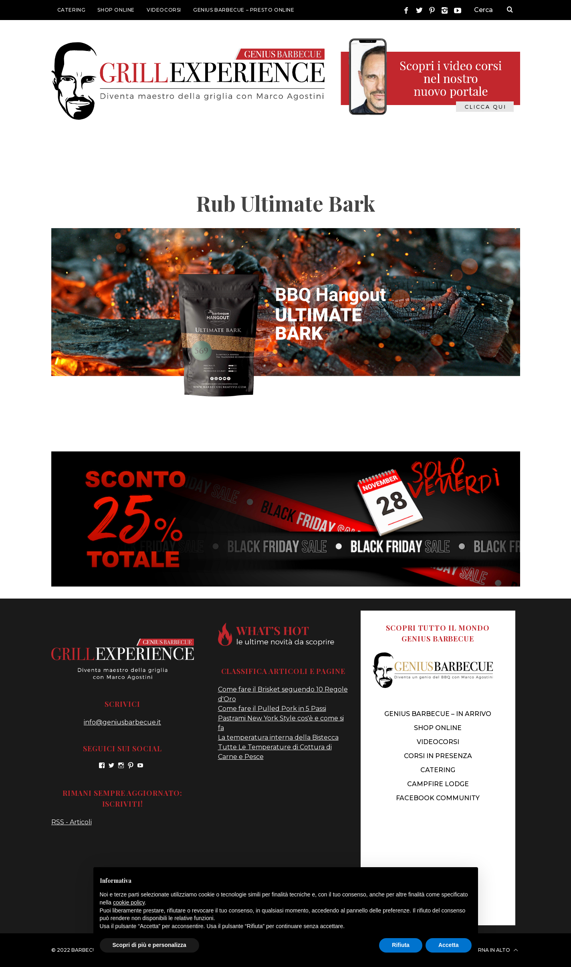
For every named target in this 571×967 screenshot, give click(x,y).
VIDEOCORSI (164, 10)
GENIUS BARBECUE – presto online (244, 10)
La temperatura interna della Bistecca (278, 737)
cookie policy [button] (129, 902)
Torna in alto (494, 950)
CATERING (71, 10)
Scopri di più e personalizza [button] (149, 945)
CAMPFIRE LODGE (438, 784)
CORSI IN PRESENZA (438, 756)
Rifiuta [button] (401, 945)
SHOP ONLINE (116, 10)
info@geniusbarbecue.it (122, 722)
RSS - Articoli (71, 822)
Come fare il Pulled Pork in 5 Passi (272, 708)
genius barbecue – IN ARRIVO (437, 714)
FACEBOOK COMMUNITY (438, 798)
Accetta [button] (448, 945)
